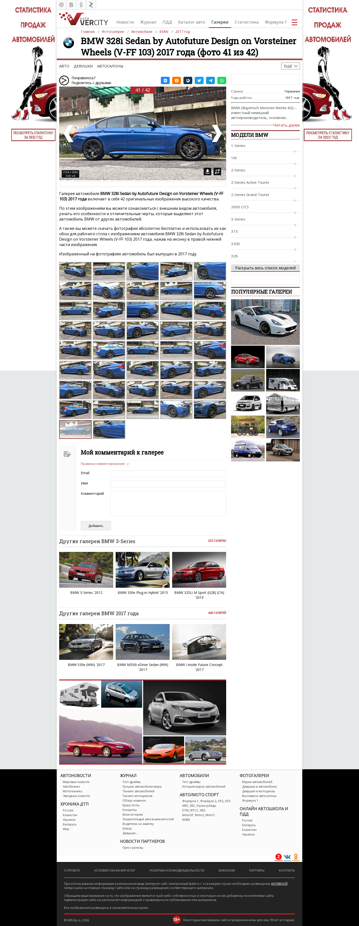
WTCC (194, 810)
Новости (125, 22)
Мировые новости (76, 782)
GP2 (220, 801)
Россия (68, 810)
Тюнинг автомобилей (138, 791)
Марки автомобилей (257, 782)
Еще (288, 66)
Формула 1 (276, 22)
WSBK (186, 820)
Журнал (148, 22)
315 (234, 231)
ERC (192, 806)
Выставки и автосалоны (259, 796)
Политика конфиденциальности (177, 870)
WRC (185, 806)
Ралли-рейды (206, 806)
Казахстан (70, 815)
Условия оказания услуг (114, 870)
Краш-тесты (131, 805)
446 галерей (217, 613)
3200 (235, 243)
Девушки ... (130, 833)
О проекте (72, 870)
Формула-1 (190, 801)
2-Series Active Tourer (250, 182)
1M (233, 157)
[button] (165, 80)
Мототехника (72, 791)
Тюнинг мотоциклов (137, 796)
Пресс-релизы (133, 848)
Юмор (127, 828)
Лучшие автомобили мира (142, 786)
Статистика (247, 22)
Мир (66, 829)
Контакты (287, 870)
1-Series (238, 145)
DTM (185, 810)
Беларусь (70, 824)
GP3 (228, 801)
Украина (69, 820)
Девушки (83, 66)
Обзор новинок (134, 800)
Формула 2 (208, 801)
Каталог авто (191, 22)
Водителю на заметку (138, 824)
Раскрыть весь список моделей (265, 268)
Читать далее (286, 125)
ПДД (167, 22)
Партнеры (256, 870)
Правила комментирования (102, 463)
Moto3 (210, 815)
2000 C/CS (240, 206)
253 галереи (217, 541)
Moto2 (199, 815)
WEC (203, 810)
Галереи (220, 22)
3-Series (238, 219)
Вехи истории (133, 814)
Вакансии (227, 870)
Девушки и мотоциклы (258, 791)
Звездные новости (76, 796)
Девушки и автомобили (259, 786)
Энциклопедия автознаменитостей (148, 819)
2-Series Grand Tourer (250, 194)
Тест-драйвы (132, 782)
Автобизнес (71, 786)
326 (234, 255)
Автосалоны (110, 66)
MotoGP (187, 815)
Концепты (130, 810)
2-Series (238, 170)
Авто (64, 66)
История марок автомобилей (203, 786)
